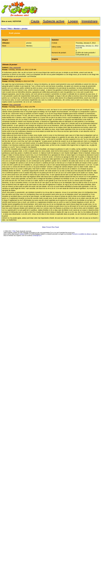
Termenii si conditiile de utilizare (81, 234)
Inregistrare (89, 21)
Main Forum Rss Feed (50, 227)
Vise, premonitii (15, 68)
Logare (73, 21)
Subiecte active (53, 21)
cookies (21, 234)
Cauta (35, 21)
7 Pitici (14, 231)
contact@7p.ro (37, 235)
